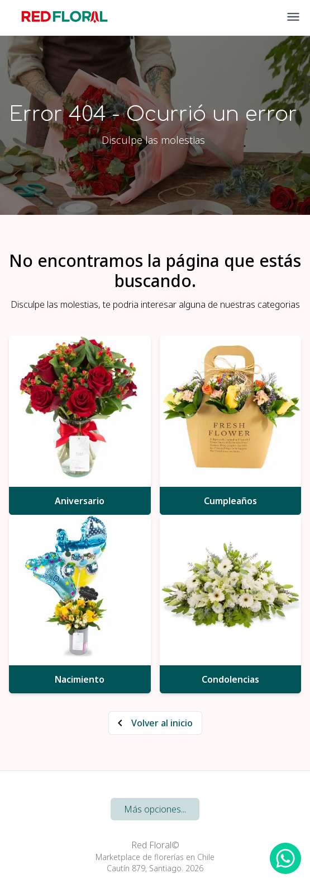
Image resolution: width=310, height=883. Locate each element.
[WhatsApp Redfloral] (285, 858)
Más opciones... (155, 809)
